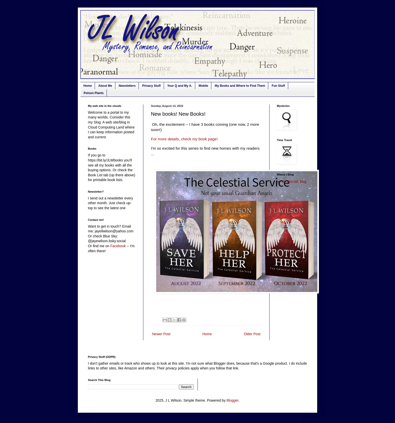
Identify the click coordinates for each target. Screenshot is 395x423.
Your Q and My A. (179, 86)
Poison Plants (94, 93)
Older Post (252, 334)
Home (87, 86)
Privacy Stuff (151, 86)
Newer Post (161, 334)
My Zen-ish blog (294, 182)
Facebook (118, 246)
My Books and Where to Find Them (240, 86)
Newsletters (127, 86)
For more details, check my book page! (184, 139)
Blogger (232, 400)
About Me (105, 86)
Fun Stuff (278, 86)
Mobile (203, 86)
